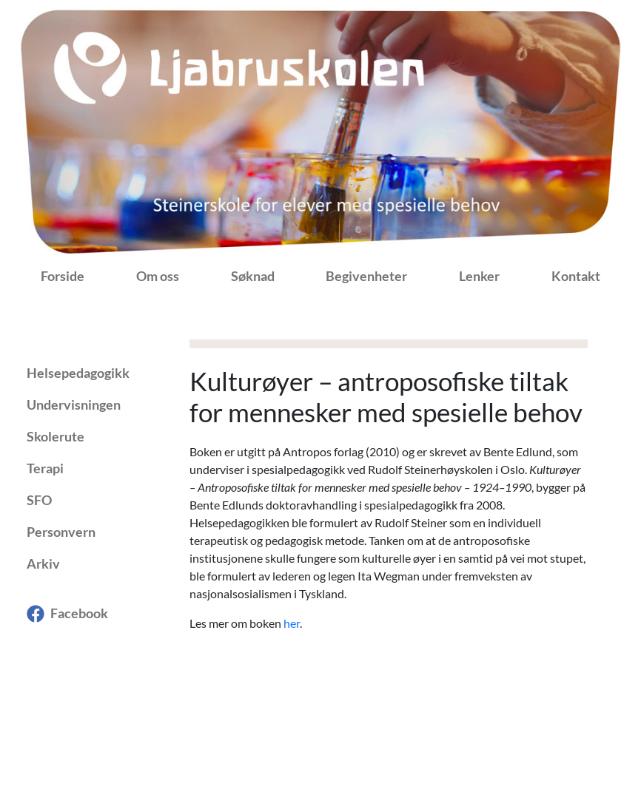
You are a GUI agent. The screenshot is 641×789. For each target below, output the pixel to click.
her (291, 623)
